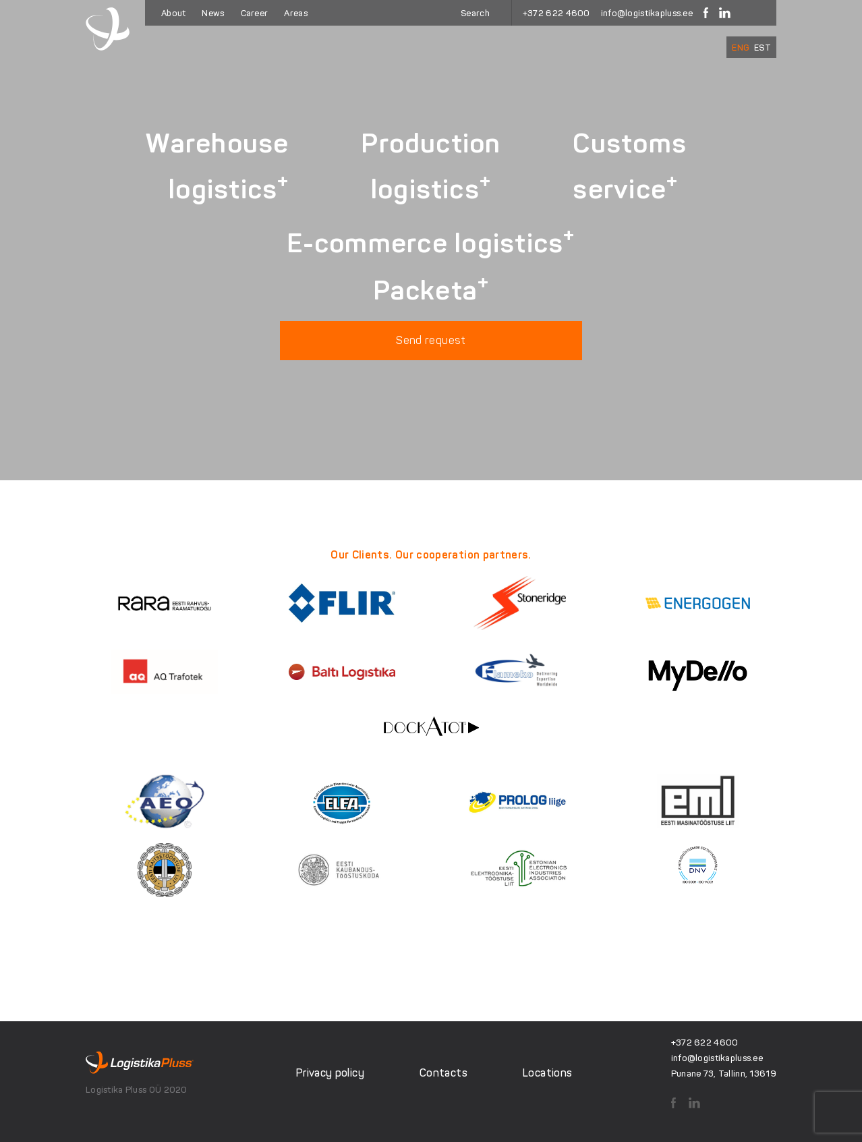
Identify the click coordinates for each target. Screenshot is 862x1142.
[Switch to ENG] (740, 47)
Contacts (443, 1072)
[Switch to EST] (762, 47)
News (213, 13)
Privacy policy (330, 1072)
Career (254, 13)
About (173, 13)
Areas (295, 13)
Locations (547, 1072)
